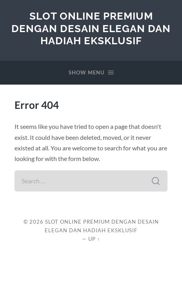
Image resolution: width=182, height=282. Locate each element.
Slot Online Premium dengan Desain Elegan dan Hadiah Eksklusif (91, 28)
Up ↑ (94, 239)
